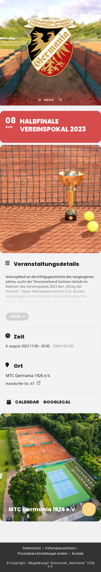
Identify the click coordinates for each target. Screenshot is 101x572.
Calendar (27, 402)
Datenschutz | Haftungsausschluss (49, 548)
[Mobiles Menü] (47, 99)
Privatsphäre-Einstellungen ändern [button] (43, 554)
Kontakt (77, 554)
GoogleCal (57, 402)
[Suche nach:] (58, 99)
